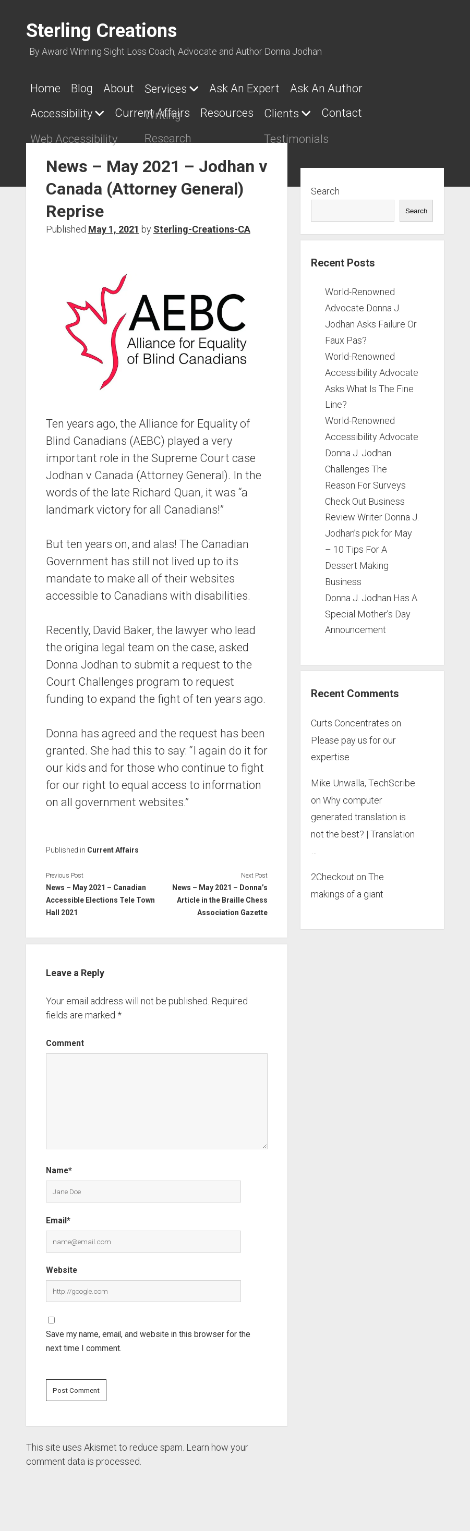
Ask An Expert (265, 88)
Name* (59, 1164)
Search (325, 184)
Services (181, 88)
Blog (87, 88)
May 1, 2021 (113, 222)
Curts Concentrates (350, 716)
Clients (297, 110)
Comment (65, 1037)
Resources (237, 109)
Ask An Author (352, 88)
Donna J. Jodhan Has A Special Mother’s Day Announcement (371, 607)
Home (45, 88)
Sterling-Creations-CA (201, 222)
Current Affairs (157, 109)
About (129, 88)
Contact (362, 109)
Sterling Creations (101, 31)
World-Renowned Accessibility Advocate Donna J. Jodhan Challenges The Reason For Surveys (371, 446)
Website (61, 1264)
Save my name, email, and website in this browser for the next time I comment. (148, 1335)
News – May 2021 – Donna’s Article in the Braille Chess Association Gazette (220, 893)
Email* (58, 1214)
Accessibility (61, 110)
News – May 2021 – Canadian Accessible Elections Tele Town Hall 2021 (100, 893)
